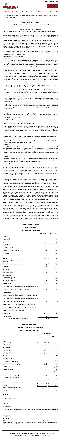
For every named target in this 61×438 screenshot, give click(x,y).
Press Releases (15, 11)
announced (32, 75)
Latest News (6, 11)
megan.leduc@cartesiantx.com (8, 399)
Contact (32, 11)
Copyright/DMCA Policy (40, 433)
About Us (38, 11)
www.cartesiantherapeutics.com (47, 173)
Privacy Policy (48, 433)
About (7, 433)
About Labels (24, 11)
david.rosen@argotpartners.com (9, 406)
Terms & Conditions (31, 433)
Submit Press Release (23, 433)
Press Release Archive (14, 433)
